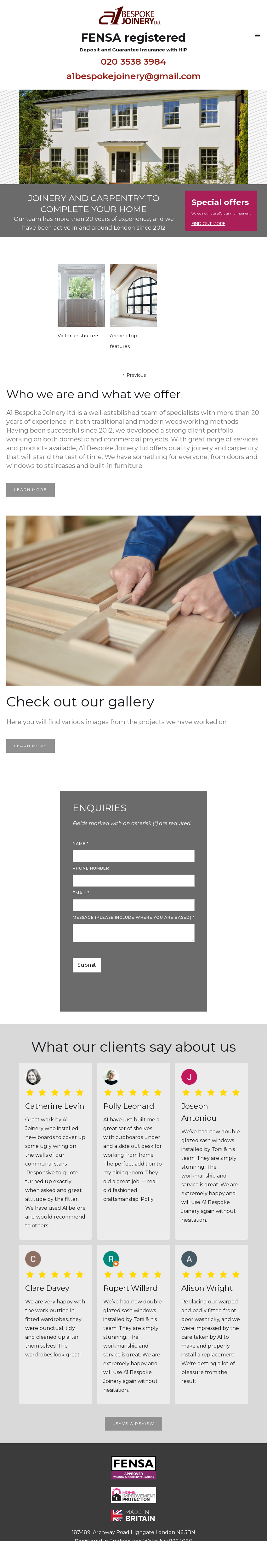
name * (81, 843)
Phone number (91, 868)
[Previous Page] (133, 375)
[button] (257, 35)
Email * (81, 892)
